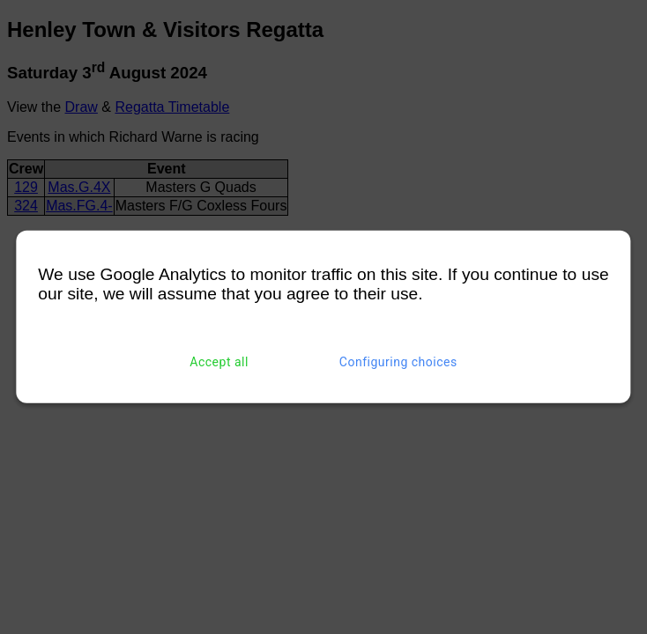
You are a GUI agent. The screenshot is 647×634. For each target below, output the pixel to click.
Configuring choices (398, 362)
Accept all (219, 362)
